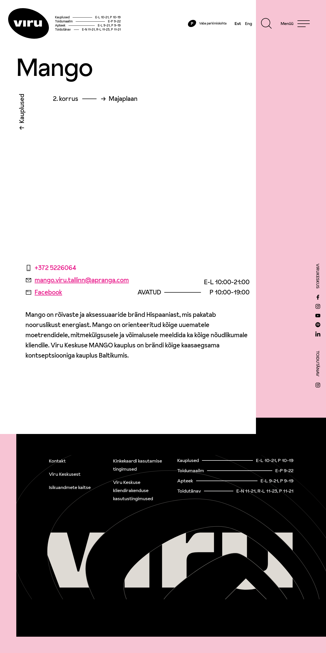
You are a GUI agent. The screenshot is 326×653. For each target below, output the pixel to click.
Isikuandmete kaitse (70, 487)
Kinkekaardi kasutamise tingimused (137, 465)
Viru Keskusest (64, 474)
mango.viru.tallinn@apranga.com (77, 280)
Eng (248, 23)
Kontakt (57, 461)
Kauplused (22, 110)
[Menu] (295, 23)
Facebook (43, 292)
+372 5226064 (50, 268)
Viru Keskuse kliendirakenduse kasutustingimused (133, 490)
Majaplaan (123, 99)
